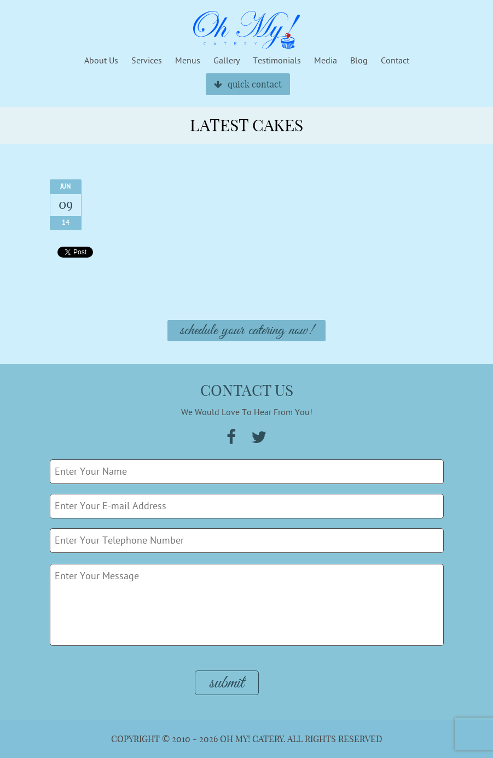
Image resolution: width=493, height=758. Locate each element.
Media (325, 61)
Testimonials (277, 61)
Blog (359, 61)
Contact (395, 61)
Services (146, 61)
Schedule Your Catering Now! (246, 330)
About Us (101, 61)
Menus (187, 61)
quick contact (248, 84)
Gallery (226, 61)
